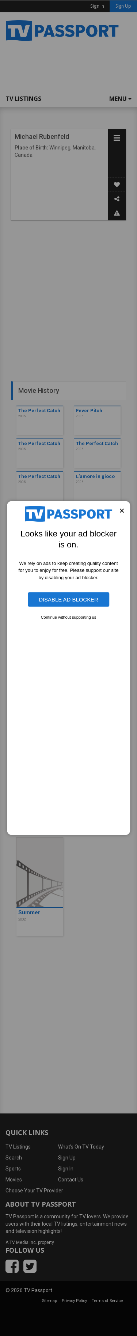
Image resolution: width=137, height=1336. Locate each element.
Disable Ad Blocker (68, 599)
